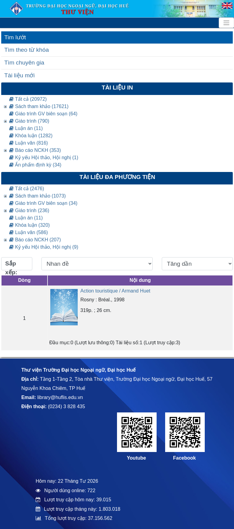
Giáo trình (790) (29, 121)
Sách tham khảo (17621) (39, 106)
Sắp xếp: (11, 265)
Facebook (184, 458)
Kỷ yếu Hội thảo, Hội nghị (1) (43, 157)
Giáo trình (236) (29, 210)
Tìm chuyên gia (24, 62)
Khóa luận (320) (29, 225)
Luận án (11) (26, 128)
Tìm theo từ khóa (26, 50)
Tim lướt (15, 37)
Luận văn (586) (28, 232)
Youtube (136, 458)
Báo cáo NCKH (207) (35, 239)
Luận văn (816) (28, 142)
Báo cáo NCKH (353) (35, 150)
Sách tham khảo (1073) (37, 195)
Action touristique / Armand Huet (115, 290)
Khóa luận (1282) (30, 135)
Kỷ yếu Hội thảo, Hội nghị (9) (43, 247)
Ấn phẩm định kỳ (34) (35, 164)
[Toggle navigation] (226, 23)
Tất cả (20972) (28, 99)
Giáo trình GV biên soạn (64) (43, 113)
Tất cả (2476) (26, 188)
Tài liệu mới (19, 75)
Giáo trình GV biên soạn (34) (43, 203)
